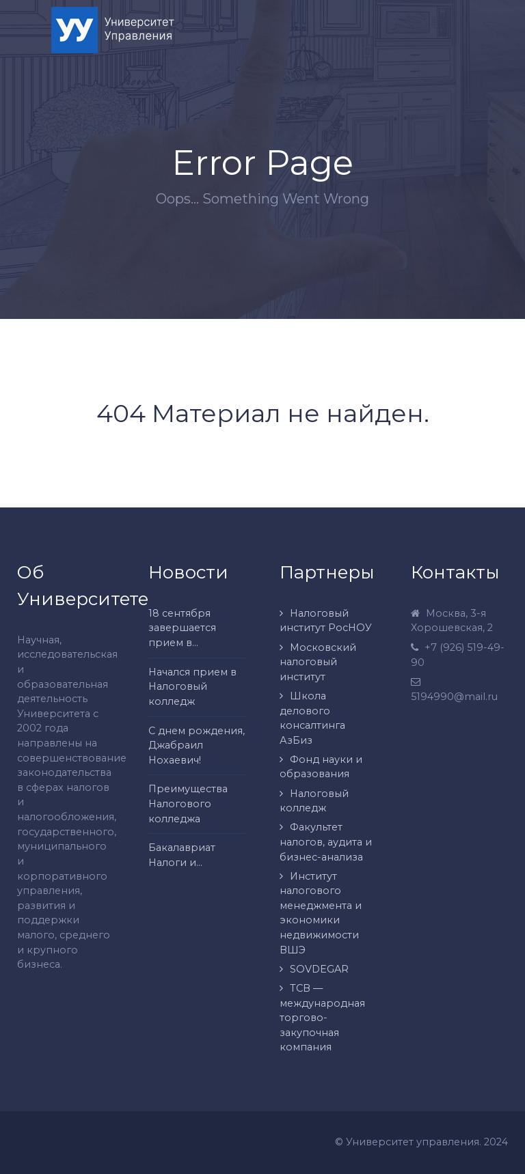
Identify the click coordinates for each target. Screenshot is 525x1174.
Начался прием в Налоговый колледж (192, 687)
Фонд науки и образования (321, 767)
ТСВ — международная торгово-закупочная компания (322, 1017)
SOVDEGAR (319, 969)
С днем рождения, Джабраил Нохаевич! (196, 745)
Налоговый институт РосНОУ (326, 620)
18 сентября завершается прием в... (182, 628)
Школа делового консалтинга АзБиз (312, 718)
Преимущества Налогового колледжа (188, 803)
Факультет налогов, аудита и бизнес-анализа (326, 842)
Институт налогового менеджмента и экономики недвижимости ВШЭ (321, 913)
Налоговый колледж (314, 801)
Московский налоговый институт (318, 662)
